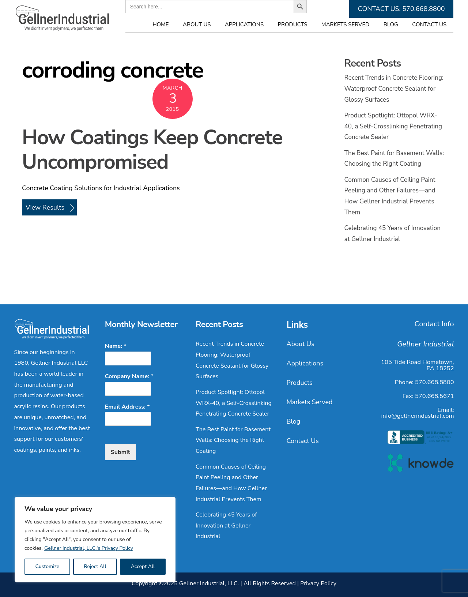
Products (292, 24)
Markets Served (345, 24)
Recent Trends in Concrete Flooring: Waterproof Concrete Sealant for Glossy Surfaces (394, 89)
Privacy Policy (318, 583)
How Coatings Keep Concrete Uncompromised (152, 150)
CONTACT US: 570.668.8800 (401, 8)
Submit (120, 452)
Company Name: (129, 376)
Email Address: (127, 407)
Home (160, 24)
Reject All (95, 566)
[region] (95, 539)
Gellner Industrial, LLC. (209, 583)
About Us (197, 24)
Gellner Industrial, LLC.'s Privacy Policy (88, 548)
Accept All (143, 566)
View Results (45, 207)
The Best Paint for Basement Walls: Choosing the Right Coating (233, 440)
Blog (391, 24)
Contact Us (429, 24)
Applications (244, 24)
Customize (47, 566)
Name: (116, 346)
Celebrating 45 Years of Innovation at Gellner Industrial (226, 525)
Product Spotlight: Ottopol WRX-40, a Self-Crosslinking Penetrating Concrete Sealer (393, 126)
